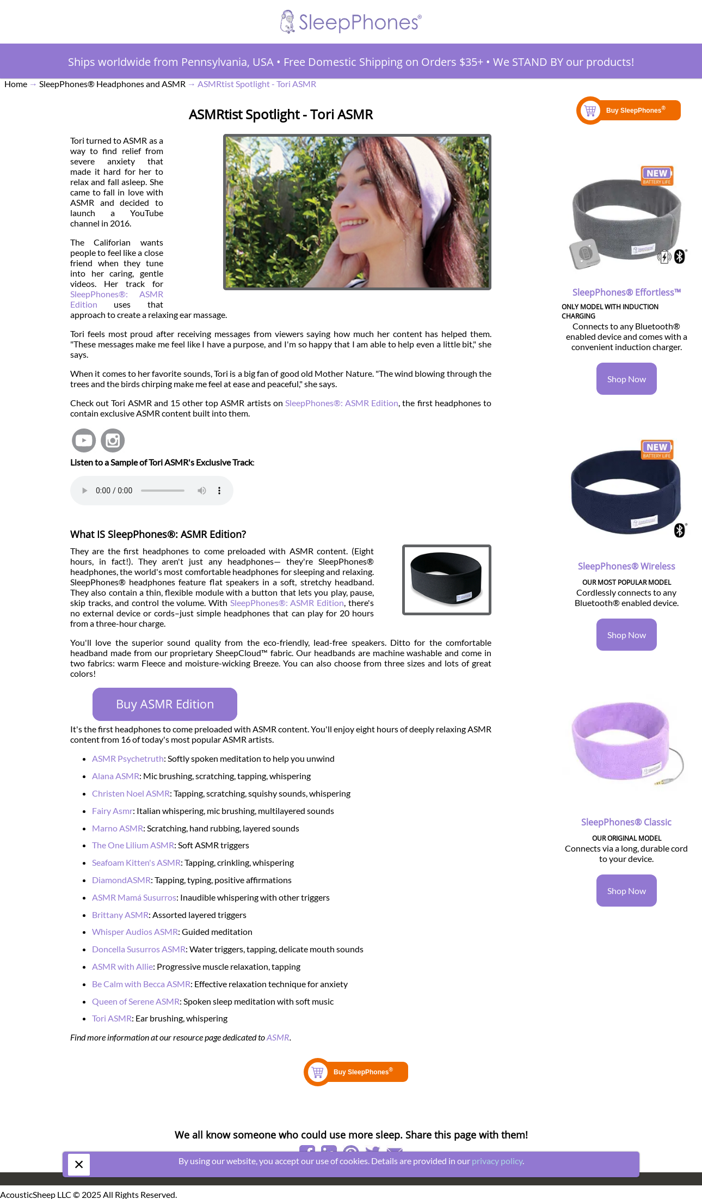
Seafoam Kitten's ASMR (136, 862)
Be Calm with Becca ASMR (141, 983)
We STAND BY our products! (563, 61)
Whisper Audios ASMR (135, 931)
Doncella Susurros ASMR (139, 949)
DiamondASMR (121, 879)
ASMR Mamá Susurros (134, 897)
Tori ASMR (112, 1018)
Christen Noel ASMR (131, 793)
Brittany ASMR (120, 914)
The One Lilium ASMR (133, 845)
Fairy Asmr (112, 810)
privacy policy (497, 1160)
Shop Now (626, 379)
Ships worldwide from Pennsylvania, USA (171, 61)
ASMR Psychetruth (128, 758)
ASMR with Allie (122, 966)
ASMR (278, 1037)
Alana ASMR (115, 775)
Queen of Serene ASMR (136, 1001)
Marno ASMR (117, 828)
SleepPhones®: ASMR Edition (341, 402)
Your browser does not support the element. (151, 490)
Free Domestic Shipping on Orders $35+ (383, 61)
